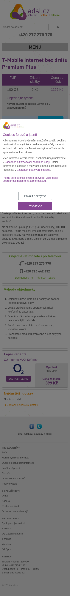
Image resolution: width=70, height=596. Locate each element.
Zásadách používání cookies (33, 169)
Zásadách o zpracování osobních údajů (27, 161)
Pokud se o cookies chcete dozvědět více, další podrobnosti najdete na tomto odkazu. (30, 179)
